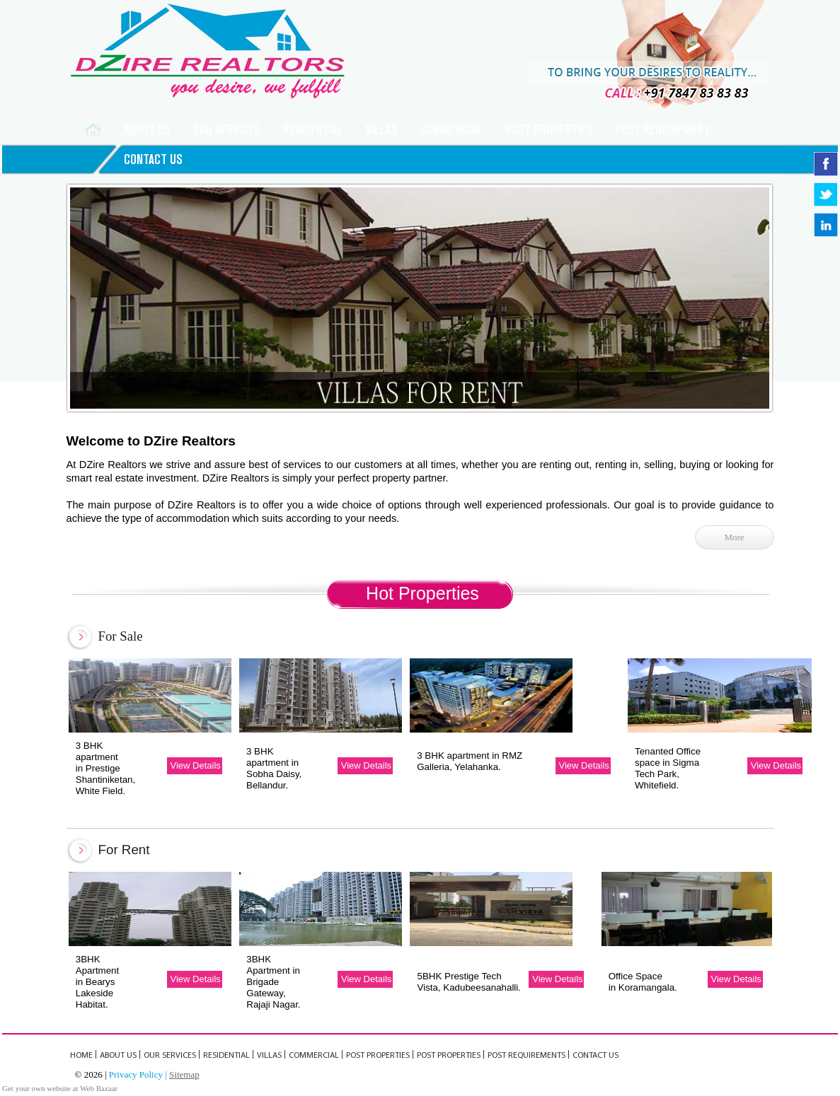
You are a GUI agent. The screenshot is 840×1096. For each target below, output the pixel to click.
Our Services (226, 129)
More (734, 537)
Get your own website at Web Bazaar (59, 1088)
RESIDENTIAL (313, 129)
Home (81, 1055)
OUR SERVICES (170, 1055)
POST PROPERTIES (449, 1055)
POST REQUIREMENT (662, 129)
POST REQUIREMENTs (526, 1055)
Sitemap (184, 1074)
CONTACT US (153, 159)
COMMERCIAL (451, 129)
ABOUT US (147, 129)
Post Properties (548, 129)
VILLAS (382, 129)
